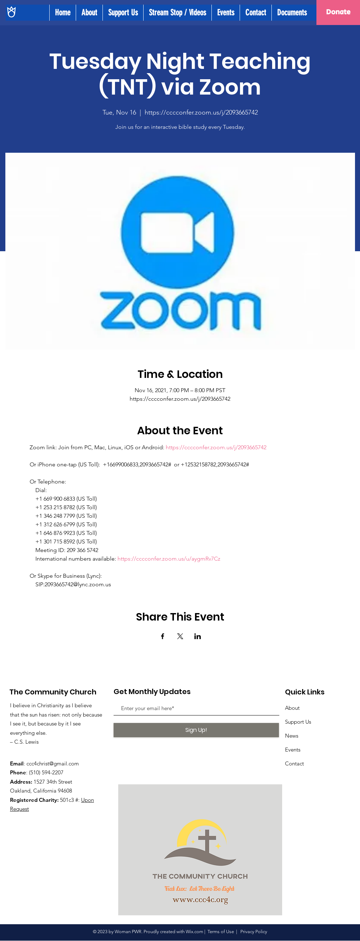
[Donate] (338, 12)
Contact (294, 763)
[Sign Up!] (196, 730)
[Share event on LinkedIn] (197, 636)
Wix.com (194, 931)
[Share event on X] (180, 636)
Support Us (298, 721)
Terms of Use (221, 931)
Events (292, 749)
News (291, 735)
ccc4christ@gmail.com (52, 763)
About (292, 707)
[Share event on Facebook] (162, 636)
